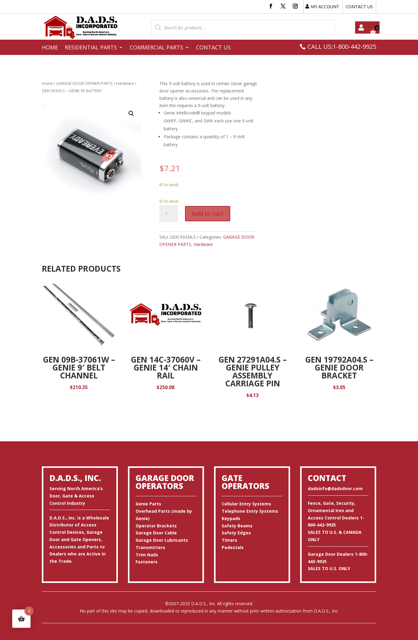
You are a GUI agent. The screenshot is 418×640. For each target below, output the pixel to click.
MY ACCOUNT (325, 6)
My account (361, 27)
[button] (131, 113)
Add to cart (208, 213)
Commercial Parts (156, 48)
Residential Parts (91, 48)
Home (50, 48)
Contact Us (213, 48)
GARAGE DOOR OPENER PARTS (84, 83)
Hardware (125, 83)
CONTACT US (359, 6)
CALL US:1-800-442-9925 (341, 46)
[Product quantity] (168, 213)
